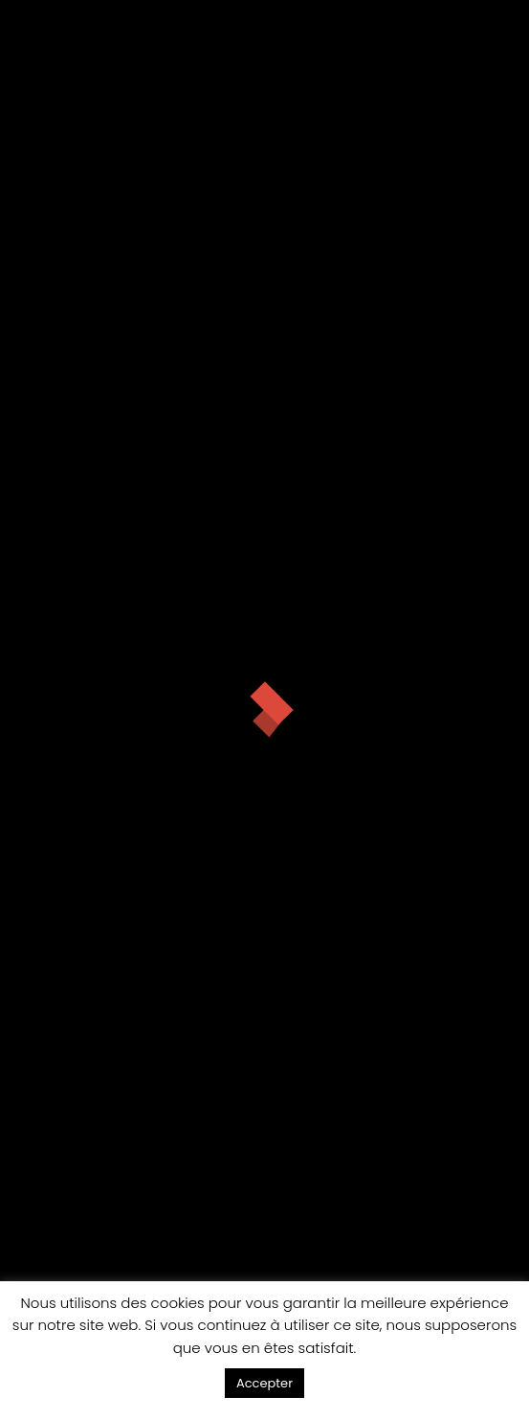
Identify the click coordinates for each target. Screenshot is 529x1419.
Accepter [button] (264, 1383)
